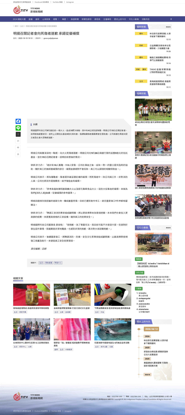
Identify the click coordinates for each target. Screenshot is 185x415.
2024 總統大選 (19, 19)
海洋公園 (103, 346)
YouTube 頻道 (57, 2)
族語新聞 (75, 19)
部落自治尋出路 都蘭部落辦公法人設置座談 (156, 353)
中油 (102, 312)
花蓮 (111, 346)
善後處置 (48, 263)
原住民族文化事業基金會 (22, 2)
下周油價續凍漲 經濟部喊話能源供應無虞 (112, 308)
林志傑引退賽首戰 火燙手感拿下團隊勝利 (160, 35)
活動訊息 (146, 19)
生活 (41, 263)
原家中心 (22, 346)
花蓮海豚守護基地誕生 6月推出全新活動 (111, 343)
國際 (56, 349)
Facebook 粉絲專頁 (42, 2)
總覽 (56, 19)
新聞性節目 (87, 19)
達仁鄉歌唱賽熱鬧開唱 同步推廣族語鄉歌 (153, 187)
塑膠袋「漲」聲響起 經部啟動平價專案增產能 (72, 344)
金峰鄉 (67, 312)
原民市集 (22, 312)
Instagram (70, 2)
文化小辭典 (134, 19)
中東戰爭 (68, 349)
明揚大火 (58, 263)
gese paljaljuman (51, 38)
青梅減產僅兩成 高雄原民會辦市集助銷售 (31, 308)
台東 (61, 312)
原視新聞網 (36, 11)
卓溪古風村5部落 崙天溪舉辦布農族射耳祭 (152, 123)
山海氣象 (46, 19)
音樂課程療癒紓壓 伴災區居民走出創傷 (152, 217)
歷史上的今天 (120, 19)
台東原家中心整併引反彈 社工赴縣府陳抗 (31, 343)
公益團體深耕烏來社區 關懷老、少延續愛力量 (160, 47)
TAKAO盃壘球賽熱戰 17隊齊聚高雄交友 (160, 71)
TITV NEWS (35, 8)
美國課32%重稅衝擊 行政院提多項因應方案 (156, 364)
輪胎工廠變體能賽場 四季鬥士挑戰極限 (160, 59)
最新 (37, 19)
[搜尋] (171, 19)
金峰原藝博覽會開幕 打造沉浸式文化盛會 (72, 308)
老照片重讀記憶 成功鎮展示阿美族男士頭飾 (153, 156)
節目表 (97, 19)
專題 (65, 19)
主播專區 (107, 19)
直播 (30, 19)
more (147, 374)
